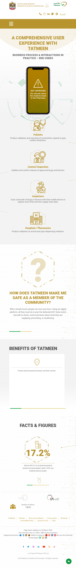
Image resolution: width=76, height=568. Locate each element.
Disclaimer (64, 518)
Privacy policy (52, 518)
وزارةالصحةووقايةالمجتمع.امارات (38, 553)
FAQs (54, 521)
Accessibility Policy (26, 521)
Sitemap (22, 518)
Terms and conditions (36, 518)
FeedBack (11, 518)
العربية (63, 14)
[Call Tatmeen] (40, 14)
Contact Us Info (42, 521)
